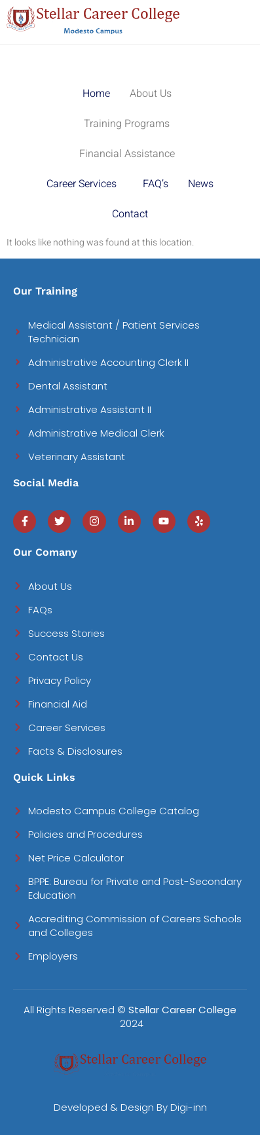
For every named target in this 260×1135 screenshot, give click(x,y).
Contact (130, 214)
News (201, 184)
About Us (151, 93)
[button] (154, 94)
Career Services (81, 184)
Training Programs (127, 124)
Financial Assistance (127, 154)
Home (96, 93)
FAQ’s (155, 184)
